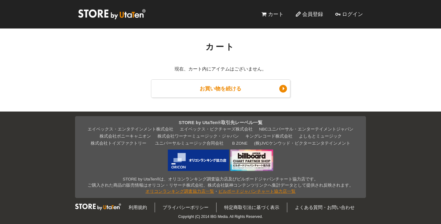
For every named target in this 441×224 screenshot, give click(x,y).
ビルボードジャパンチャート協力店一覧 (257, 191)
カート (276, 14)
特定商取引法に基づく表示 (251, 207)
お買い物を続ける (220, 88)
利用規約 (138, 207)
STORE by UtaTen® (111, 14)
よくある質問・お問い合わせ (325, 207)
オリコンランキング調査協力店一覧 (179, 191)
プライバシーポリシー (186, 207)
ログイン (352, 14)
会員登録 (312, 14)
